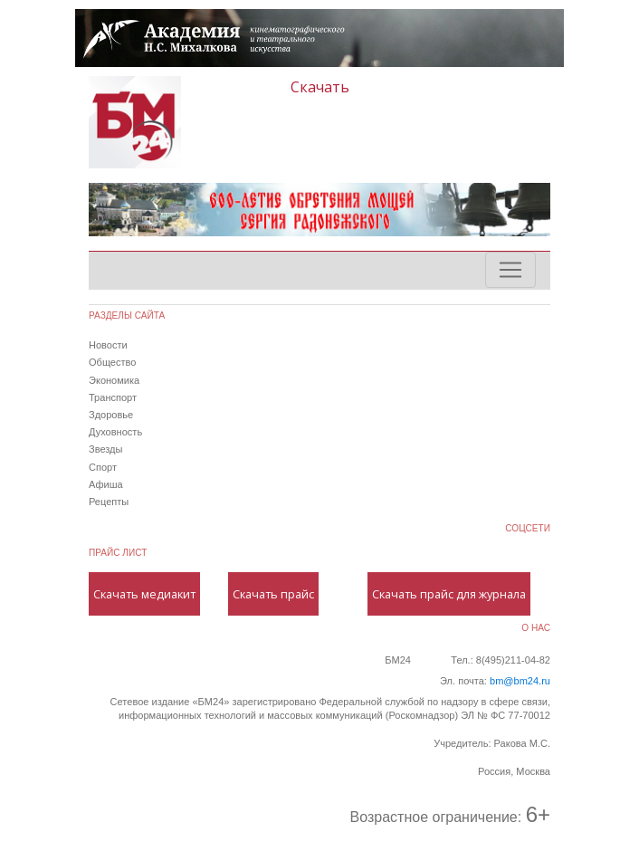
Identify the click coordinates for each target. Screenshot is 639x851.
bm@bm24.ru (520, 680)
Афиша (106, 484)
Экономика (114, 380)
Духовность (115, 431)
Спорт (103, 467)
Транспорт (113, 397)
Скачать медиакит (144, 594)
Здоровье (111, 414)
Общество (112, 362)
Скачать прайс (273, 594)
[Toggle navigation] (510, 270)
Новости (108, 344)
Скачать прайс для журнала (449, 594)
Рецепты (109, 501)
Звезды (105, 449)
